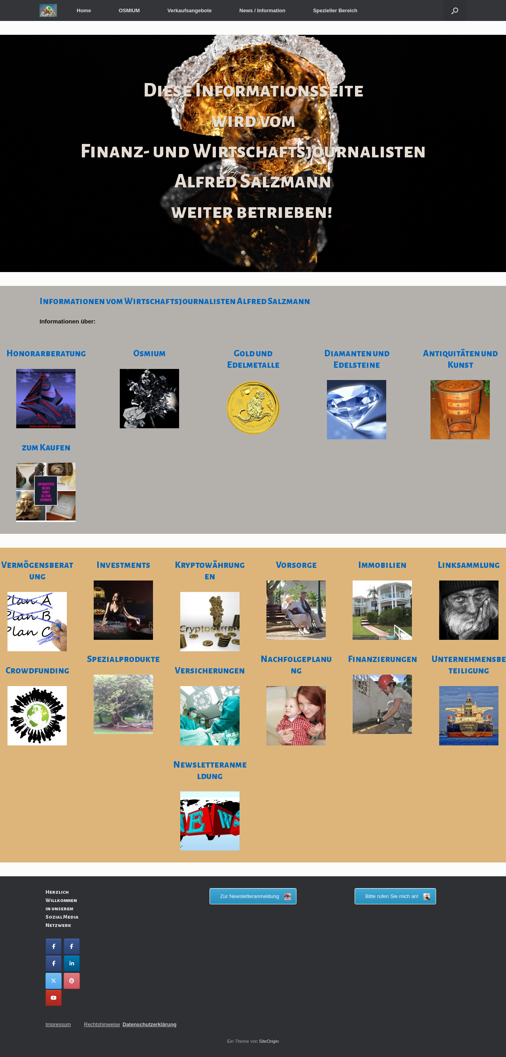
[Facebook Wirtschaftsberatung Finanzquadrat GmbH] (53, 946)
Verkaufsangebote (190, 10)
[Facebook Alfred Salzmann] (72, 946)
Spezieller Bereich (335, 10)
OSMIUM (129, 10)
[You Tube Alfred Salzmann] (53, 998)
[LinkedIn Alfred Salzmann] (72, 963)
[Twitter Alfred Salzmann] (53, 981)
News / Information (262, 10)
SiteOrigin (269, 1041)
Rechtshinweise (102, 1024)
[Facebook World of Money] (53, 963)
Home (84, 10)
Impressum (58, 1024)
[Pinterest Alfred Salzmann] (72, 981)
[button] (454, 10)
